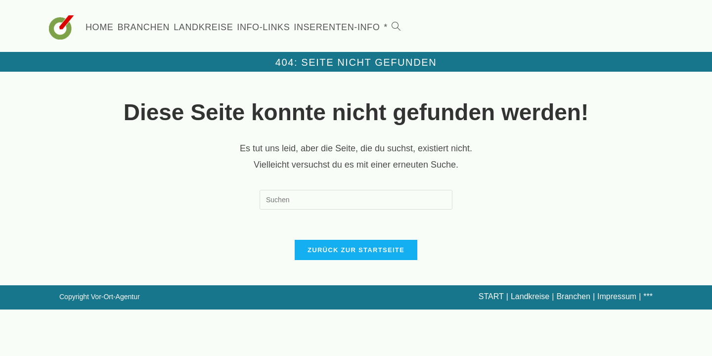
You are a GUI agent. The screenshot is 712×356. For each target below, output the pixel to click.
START (491, 296)
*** (648, 296)
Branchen (573, 296)
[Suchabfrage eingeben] (356, 200)
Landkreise (530, 296)
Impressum (616, 296)
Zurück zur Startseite (356, 250)
